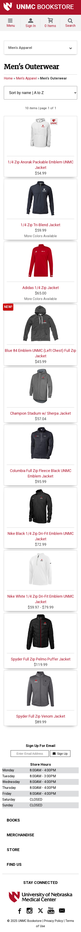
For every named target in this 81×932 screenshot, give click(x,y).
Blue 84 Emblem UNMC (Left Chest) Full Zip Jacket (40, 331)
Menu (11, 26)
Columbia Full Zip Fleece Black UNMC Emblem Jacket (40, 452)
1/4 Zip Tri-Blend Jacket (40, 203)
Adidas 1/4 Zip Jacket (40, 266)
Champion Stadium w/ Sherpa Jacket (40, 392)
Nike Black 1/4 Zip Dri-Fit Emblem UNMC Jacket (40, 514)
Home (8, 78)
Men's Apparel (26, 78)
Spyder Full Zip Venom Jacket (40, 694)
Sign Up (60, 753)
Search (70, 26)
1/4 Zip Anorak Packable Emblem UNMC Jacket (40, 143)
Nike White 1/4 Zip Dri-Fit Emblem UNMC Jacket (40, 577)
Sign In (31, 26)
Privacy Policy (53, 921)
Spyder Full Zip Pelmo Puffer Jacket (40, 637)
